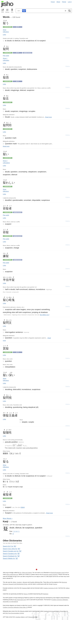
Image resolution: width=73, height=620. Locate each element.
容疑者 (23, 507)
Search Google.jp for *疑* (11, 553)
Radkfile (32, 582)
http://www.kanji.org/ (19, 599)
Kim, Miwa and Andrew (25, 572)
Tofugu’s (25, 594)
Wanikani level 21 (17, 212)
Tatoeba (24, 588)
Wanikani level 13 (27, 52)
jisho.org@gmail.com (12, 574)
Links (4, 34)
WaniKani (45, 594)
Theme (64, 2)
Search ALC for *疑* (9, 546)
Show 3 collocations (6, 162)
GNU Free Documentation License (14, 613)
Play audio (6, 55)
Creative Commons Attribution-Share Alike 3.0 (15, 607)
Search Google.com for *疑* (12, 551)
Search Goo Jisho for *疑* (11, 549)
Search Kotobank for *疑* (11, 556)
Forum (53, 2)
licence (55, 584)
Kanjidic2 (19, 582)
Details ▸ (67, 37)
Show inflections (6, 31)
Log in (70, 2)
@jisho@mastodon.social (58, 572)
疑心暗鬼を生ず (44, 315)
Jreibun (68, 588)
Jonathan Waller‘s (20, 617)
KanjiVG (30, 605)
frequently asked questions (50, 574)
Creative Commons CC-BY (50, 588)
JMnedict (24, 582)
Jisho (7, 4)
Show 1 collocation (6, 59)
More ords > (7, 518)
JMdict (14, 582)
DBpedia (22, 611)
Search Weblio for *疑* (10, 558)
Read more (48, 117)
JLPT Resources (29, 617)
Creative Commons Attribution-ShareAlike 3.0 (55, 611)
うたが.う (16, 531)
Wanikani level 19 (17, 235)
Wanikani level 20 (17, 259)
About (58, 2)
